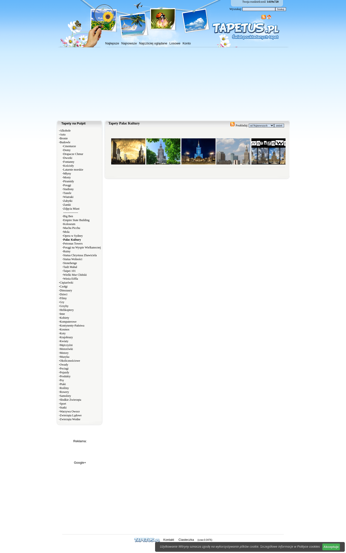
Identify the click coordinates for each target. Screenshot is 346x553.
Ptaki (63, 384)
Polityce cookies (308, 546)
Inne (62, 314)
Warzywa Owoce (70, 411)
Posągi (67, 185)
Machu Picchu (71, 228)
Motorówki (66, 349)
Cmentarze (69, 146)
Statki (63, 407)
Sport (63, 403)
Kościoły (68, 165)
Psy (62, 380)
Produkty (65, 376)
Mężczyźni (66, 345)
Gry (62, 302)
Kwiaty (64, 341)
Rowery (64, 392)
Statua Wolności (72, 259)
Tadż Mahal (70, 267)
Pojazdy (64, 372)
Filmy (63, 298)
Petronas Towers (73, 243)
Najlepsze (112, 43)
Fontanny (68, 162)
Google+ (80, 462)
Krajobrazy (66, 337)
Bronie (64, 138)
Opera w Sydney (73, 235)
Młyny (67, 173)
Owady (64, 364)
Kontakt (168, 540)
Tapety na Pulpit (73, 123)
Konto (187, 43)
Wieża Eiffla (70, 278)
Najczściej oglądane (153, 43)
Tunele (67, 193)
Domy (67, 150)
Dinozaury (66, 290)
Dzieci (63, 294)
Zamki (67, 204)
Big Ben (68, 216)
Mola (66, 232)
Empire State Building (76, 220)
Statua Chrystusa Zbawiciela (80, 255)
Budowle (65, 142)
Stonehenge (70, 263)
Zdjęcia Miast (71, 208)
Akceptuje (331, 547)
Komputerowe (68, 321)
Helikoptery (67, 310)
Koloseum (69, 224)
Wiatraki (68, 197)
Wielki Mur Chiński (75, 274)
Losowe (174, 43)
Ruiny (66, 251)
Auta (62, 134)
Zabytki (67, 201)
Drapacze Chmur (73, 154)
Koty (63, 333)
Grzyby (64, 306)
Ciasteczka (186, 540)
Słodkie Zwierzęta (70, 399)
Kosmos (64, 329)
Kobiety (64, 317)
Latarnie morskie (73, 169)
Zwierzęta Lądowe (71, 415)
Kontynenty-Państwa (72, 325)
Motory (64, 353)
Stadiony (68, 189)
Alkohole (65, 130)
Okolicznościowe (70, 360)
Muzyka (64, 356)
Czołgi (64, 286)
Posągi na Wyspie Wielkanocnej (82, 247)
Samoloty (65, 396)
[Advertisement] (173, 84)
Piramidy (68, 181)
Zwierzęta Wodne (70, 419)
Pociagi (64, 368)
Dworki (67, 158)
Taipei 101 (69, 271)
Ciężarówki (66, 282)
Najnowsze (129, 43)
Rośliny (64, 388)
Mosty (67, 177)
